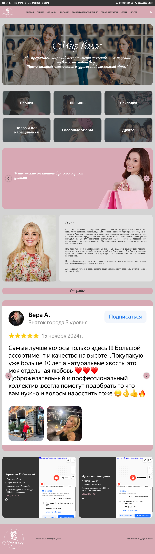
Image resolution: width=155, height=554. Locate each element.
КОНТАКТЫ (19, 3)
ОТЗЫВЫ (36, 3)
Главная (30, 12)
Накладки (64, 12)
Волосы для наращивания (85, 12)
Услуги (124, 12)
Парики (40, 12)
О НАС (28, 3)
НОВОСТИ (45, 3)
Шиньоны (51, 12)
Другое (134, 12)
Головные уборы (109, 12)
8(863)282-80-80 (12, 496)
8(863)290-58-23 (89, 494)
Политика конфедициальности (140, 539)
